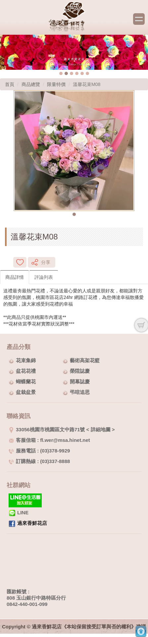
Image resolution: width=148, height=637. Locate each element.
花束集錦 (26, 360)
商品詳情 (14, 277)
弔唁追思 (80, 392)
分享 (45, 262)
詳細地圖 (101, 429)
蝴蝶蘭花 (26, 381)
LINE (18, 512)
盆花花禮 (26, 371)
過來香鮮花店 (32, 523)
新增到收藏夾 (19, 262)
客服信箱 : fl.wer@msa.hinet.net (49, 440)
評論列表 (43, 277)
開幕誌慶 (80, 381)
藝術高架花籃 (85, 360)
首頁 (9, 84)
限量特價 (56, 84)
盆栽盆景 (26, 392)
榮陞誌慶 (80, 371)
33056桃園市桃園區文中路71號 (47, 429)
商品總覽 (31, 84)
